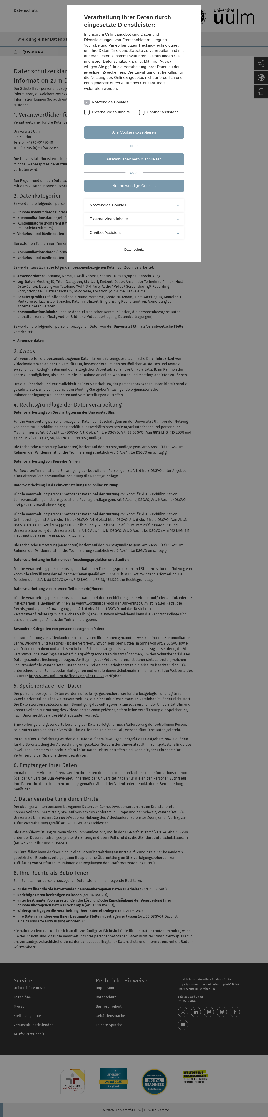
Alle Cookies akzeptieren (134, 132)
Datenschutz (134, 249)
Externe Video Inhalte (111, 112)
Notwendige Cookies (110, 102)
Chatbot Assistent (162, 112)
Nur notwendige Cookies (134, 186)
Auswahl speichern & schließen (134, 159)
